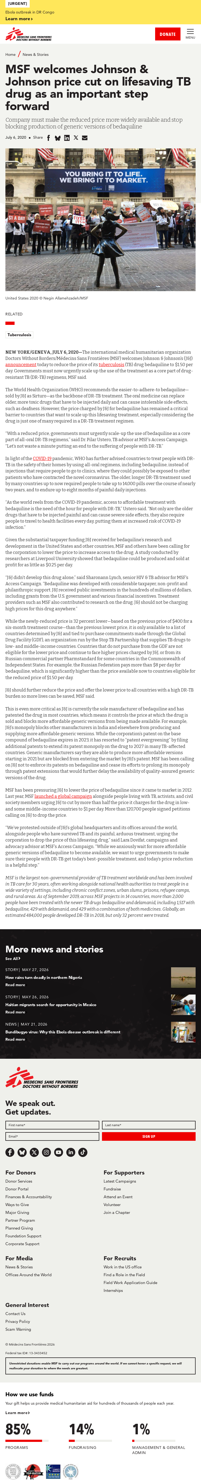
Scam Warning (18, 1329)
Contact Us (15, 1313)
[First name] (52, 1125)
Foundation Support (23, 1235)
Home (10, 54)
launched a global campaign (63, 796)
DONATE (168, 34)
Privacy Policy (17, 1321)
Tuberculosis (19, 334)
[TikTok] (82, 1152)
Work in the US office (123, 1266)
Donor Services (18, 1181)
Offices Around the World (28, 1274)
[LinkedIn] (70, 1152)
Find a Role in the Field (124, 1274)
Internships (113, 1290)
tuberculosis (111, 364)
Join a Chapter (117, 1212)
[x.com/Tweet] (34, 1152)
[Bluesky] (22, 1152)
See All (11, 958)
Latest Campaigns (120, 1181)
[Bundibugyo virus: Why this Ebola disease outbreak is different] (100, 1031)
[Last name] (149, 1125)
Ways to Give (17, 1204)
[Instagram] (46, 1152)
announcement (20, 364)
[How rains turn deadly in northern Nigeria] (100, 977)
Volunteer (112, 1204)
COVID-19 (42, 458)
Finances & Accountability (28, 1196)
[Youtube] (58, 1152)
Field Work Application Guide (130, 1282)
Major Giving (17, 1212)
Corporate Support (22, 1243)
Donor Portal (17, 1188)
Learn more (17, 18)
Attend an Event (118, 1196)
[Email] (52, 1136)
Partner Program (20, 1220)
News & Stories (36, 54)
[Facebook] (10, 1152)
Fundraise (112, 1188)
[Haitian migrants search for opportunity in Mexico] (100, 1004)
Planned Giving (19, 1228)
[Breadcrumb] (100, 54)
